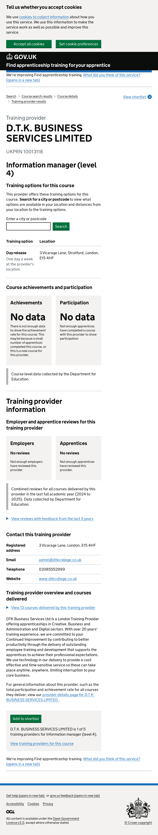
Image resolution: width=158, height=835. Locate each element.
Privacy (48, 804)
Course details (67, 96)
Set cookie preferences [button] (78, 44)
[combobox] (28, 226)
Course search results (37, 96)
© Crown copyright (138, 823)
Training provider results (29, 101)
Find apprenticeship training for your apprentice (58, 65)
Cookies (33, 804)
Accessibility (15, 804)
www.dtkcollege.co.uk (58, 578)
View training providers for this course (42, 743)
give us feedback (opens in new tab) (75, 795)
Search (11, 96)
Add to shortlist (26, 718)
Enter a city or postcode (26, 218)
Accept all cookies (29, 44)
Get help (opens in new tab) (25, 795)
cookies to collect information (44, 17)
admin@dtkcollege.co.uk (60, 559)
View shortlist (137, 96)
